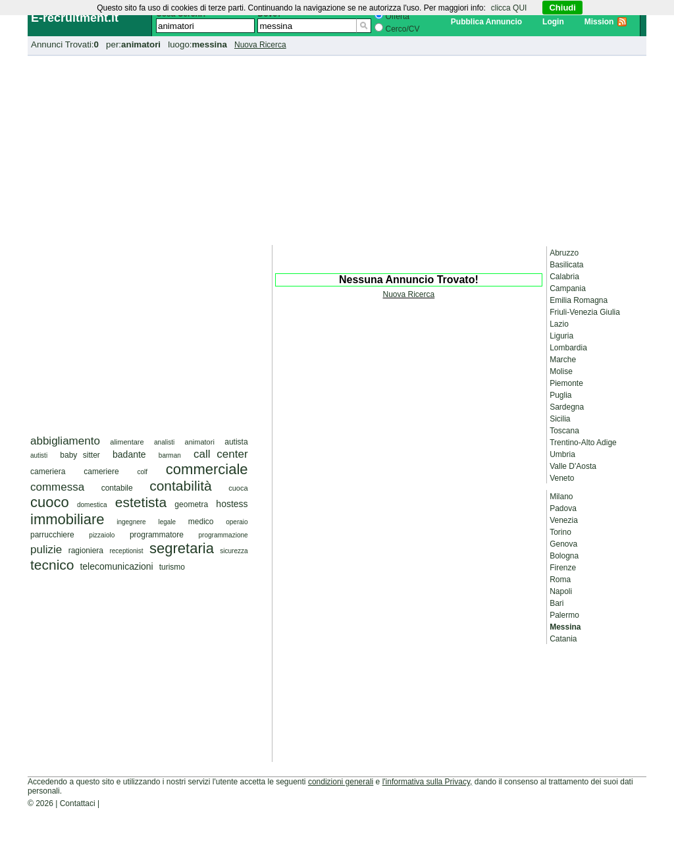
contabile (117, 488)
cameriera (47, 471)
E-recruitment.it (74, 17)
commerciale (207, 469)
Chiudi (562, 8)
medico (201, 521)
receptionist (126, 551)
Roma (560, 579)
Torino (560, 532)
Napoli (561, 591)
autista (235, 442)
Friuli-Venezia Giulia (585, 312)
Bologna (564, 555)
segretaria (181, 548)
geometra (191, 504)
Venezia (564, 520)
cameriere (101, 471)
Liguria (561, 335)
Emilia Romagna (579, 300)
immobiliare (67, 519)
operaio (236, 522)
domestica (92, 504)
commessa (57, 487)
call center (221, 454)
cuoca (237, 488)
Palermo (564, 615)
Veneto (562, 478)
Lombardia (568, 347)
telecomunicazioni (116, 566)
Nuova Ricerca (260, 44)
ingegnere (131, 522)
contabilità (180, 485)
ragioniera (85, 550)
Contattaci (77, 803)
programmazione (223, 535)
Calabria (564, 276)
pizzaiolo (102, 535)
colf (142, 471)
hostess (231, 504)
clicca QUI (509, 8)
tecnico (52, 564)
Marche (563, 359)
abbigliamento (65, 441)
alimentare (126, 442)
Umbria (562, 454)
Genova (563, 544)
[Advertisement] (337, 148)
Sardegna (567, 407)
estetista (141, 502)
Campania (568, 288)
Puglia (560, 395)
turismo (172, 567)
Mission (599, 21)
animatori (200, 442)
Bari (556, 603)
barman (170, 455)
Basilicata (566, 264)
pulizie (46, 549)
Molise (561, 371)
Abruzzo (564, 253)
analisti (164, 442)
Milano (561, 496)
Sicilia (560, 418)
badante (129, 454)
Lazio (559, 324)
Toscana (564, 430)
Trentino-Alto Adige (583, 442)
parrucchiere (52, 534)
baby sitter (80, 455)
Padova (563, 508)
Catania (563, 638)
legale (167, 522)
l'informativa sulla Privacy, (427, 781)
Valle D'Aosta (573, 466)
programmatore (157, 534)
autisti (38, 455)
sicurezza (233, 551)
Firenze (563, 567)
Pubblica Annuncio (486, 21)
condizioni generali (340, 781)
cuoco (49, 502)
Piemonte (566, 383)
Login (553, 21)
